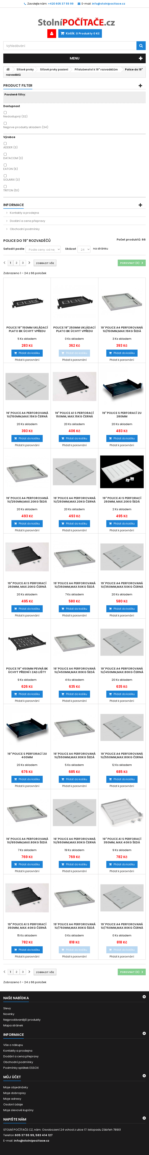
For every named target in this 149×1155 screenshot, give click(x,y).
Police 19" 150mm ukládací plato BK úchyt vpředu (27, 329)
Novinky (8, 1014)
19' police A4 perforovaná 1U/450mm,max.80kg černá (122, 670)
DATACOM (13, 158)
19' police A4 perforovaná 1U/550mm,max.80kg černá (122, 755)
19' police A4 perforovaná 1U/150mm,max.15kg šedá (122, 329)
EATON (10, 169)
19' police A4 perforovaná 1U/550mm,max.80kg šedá (74, 755)
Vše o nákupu (13, 1045)
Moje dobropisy (14, 1093)
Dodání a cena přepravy (27, 221)
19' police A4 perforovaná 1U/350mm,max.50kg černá (122, 585)
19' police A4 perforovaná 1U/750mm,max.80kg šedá (74, 926)
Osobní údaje (13, 1104)
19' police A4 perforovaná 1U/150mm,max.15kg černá (27, 414)
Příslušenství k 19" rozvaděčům (96, 69)
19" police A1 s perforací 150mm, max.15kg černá (74, 414)
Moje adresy (12, 1099)
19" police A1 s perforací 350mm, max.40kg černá (27, 926)
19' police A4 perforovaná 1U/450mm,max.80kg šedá (74, 670)
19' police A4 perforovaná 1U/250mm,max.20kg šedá (27, 499)
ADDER (10, 147)
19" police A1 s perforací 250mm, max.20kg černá (27, 585)
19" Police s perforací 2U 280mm (122, 414)
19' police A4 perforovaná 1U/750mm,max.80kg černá (122, 926)
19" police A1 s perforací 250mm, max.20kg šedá (122, 499)
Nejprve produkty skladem (25, 127)
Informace (13, 204)
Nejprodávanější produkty (21, 1020)
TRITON (11, 190)
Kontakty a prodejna (24, 213)
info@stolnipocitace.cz (31, 1141)
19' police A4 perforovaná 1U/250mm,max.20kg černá (74, 499)
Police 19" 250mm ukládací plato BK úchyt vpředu (74, 329)
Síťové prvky (25, 69)
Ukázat (70, 249)
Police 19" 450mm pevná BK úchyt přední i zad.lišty (27, 670)
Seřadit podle (13, 249)
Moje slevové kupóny (18, 1110)
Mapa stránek (13, 1025)
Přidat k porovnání (27, 360)
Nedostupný (15, 116)
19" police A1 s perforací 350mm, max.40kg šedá (122, 840)
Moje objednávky (15, 1087)
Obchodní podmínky (24, 229)
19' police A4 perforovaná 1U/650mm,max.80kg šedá (27, 840)
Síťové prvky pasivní (54, 69)
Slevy (7, 1008)
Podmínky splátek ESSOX (21, 1068)
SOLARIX (11, 180)
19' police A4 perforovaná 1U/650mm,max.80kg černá (74, 840)
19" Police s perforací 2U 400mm (27, 755)
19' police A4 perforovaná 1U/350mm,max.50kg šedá (74, 585)
